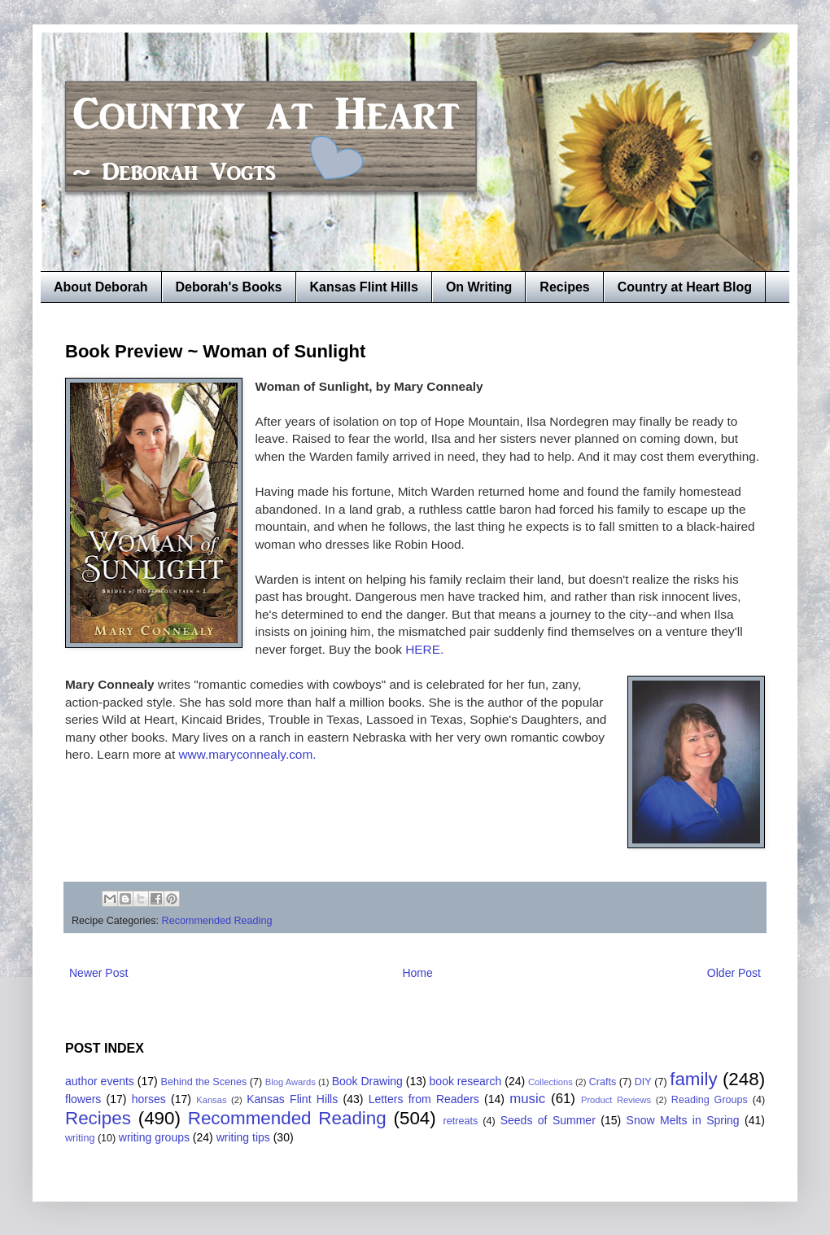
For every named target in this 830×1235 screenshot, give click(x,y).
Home (417, 972)
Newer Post (98, 972)
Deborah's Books (229, 287)
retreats (460, 1121)
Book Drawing (367, 1081)
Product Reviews (616, 1100)
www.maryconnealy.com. (245, 754)
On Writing (479, 287)
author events (99, 1081)
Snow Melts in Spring (683, 1120)
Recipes (564, 287)
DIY (643, 1082)
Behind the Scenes (204, 1082)
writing (79, 1138)
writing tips (243, 1137)
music (527, 1098)
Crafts (603, 1082)
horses (149, 1099)
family (693, 1079)
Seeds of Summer (548, 1120)
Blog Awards (290, 1082)
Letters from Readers (424, 1099)
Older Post (734, 972)
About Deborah (101, 287)
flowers (83, 1099)
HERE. (424, 649)
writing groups (154, 1137)
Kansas (211, 1100)
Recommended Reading (217, 920)
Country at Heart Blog (685, 287)
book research (466, 1081)
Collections (550, 1082)
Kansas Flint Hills (364, 287)
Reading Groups (709, 1100)
